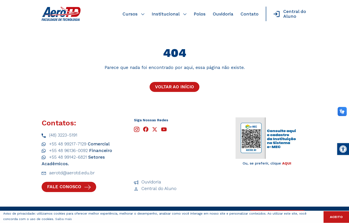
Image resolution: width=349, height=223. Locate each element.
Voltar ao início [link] (174, 86)
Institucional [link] (169, 14)
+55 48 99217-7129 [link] (76, 144)
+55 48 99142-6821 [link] (73, 160)
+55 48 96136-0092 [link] (77, 150)
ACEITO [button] (336, 217)
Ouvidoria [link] (223, 14)
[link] (343, 149)
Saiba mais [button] (63, 219)
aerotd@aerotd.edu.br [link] (68, 173)
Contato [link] (250, 14)
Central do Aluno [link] (155, 188)
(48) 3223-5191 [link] (59, 135)
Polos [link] (200, 14)
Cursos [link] (133, 14)
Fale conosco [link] (69, 186)
